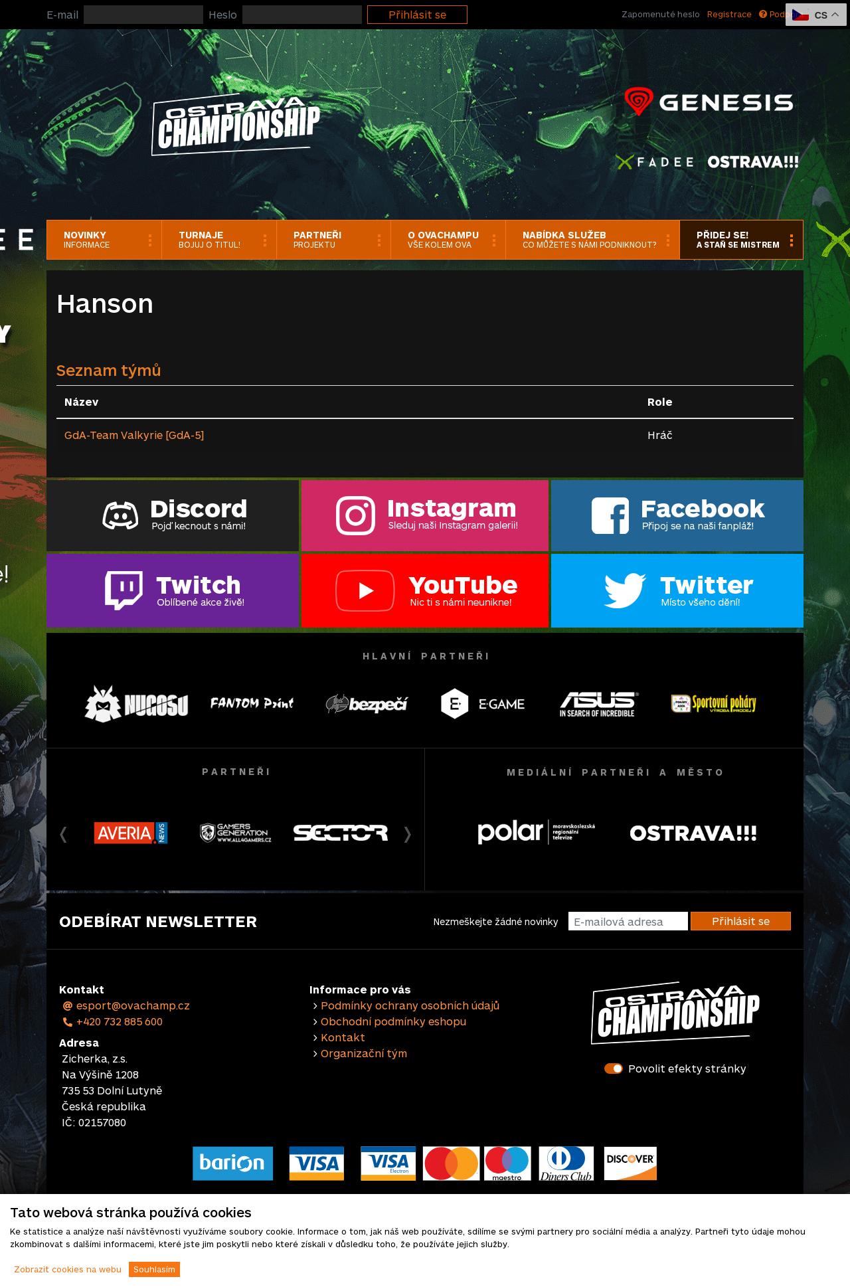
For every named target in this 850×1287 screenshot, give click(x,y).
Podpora (781, 14)
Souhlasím (154, 1269)
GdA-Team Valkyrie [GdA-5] (134, 434)
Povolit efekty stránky (687, 1068)
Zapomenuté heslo (661, 14)
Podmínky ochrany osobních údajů (410, 1005)
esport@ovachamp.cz (126, 1005)
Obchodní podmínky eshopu (393, 1021)
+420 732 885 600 (112, 1021)
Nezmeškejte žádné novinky (496, 921)
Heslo (223, 14)
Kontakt (343, 1037)
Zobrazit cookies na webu (68, 1269)
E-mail (62, 14)
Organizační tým (364, 1053)
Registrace (729, 14)
